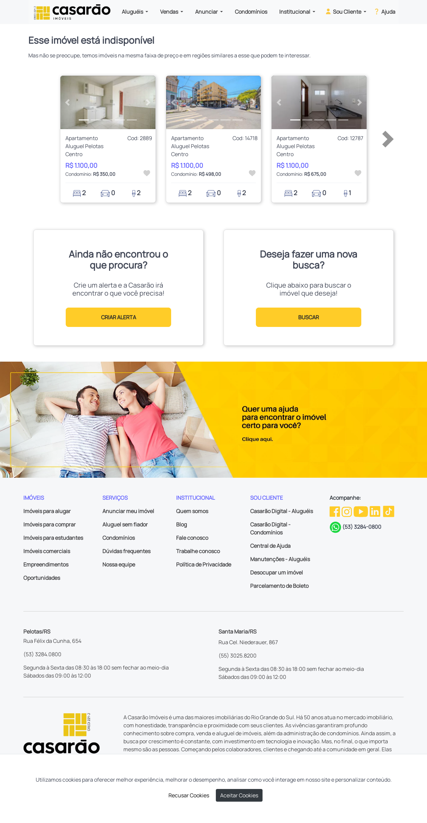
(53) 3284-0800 (361, 526)
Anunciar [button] (207, 11)
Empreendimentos (45, 564)
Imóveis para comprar (49, 524)
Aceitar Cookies (239, 795)
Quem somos (192, 511)
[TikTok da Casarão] (388, 511)
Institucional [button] (295, 11)
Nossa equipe (118, 564)
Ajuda (384, 11)
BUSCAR (308, 317)
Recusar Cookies (188, 795)
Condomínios (251, 11)
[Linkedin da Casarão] (375, 511)
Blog (181, 524)
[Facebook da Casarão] (335, 511)
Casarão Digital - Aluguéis (281, 511)
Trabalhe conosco (198, 551)
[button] (67, 102)
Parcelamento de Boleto (279, 585)
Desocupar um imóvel (276, 572)
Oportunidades (41, 577)
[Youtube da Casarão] (361, 511)
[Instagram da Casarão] (347, 511)
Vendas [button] (169, 11)
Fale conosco (192, 537)
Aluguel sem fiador (125, 524)
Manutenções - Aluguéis (280, 559)
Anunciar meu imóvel (128, 511)
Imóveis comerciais (46, 551)
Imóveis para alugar (47, 511)
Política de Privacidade (203, 564)
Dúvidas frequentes (126, 551)
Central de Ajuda (270, 545)
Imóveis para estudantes (53, 537)
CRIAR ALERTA (118, 317)
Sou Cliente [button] (343, 11)
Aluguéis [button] (133, 11)
